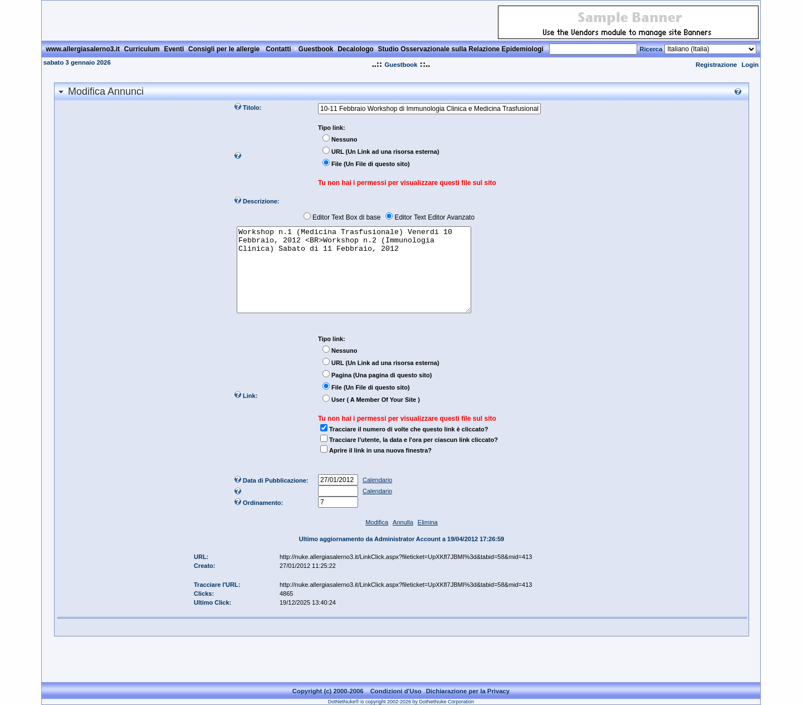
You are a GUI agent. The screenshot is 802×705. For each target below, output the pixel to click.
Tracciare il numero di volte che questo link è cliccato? (408, 446)
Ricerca (650, 49)
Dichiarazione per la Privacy (468, 691)
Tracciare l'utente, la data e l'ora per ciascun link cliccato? (413, 456)
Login (750, 64)
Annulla (403, 539)
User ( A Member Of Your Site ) (375, 416)
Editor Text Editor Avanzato (434, 217)
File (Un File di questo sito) (370, 164)
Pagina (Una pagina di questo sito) (381, 391)
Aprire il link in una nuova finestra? (380, 467)
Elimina (428, 539)
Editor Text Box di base (346, 217)
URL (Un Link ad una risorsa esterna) (385, 151)
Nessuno (344, 139)
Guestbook (400, 64)
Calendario (377, 496)
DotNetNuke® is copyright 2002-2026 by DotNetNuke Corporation (401, 701)
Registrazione (716, 64)
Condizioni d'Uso (396, 691)
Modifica (376, 539)
